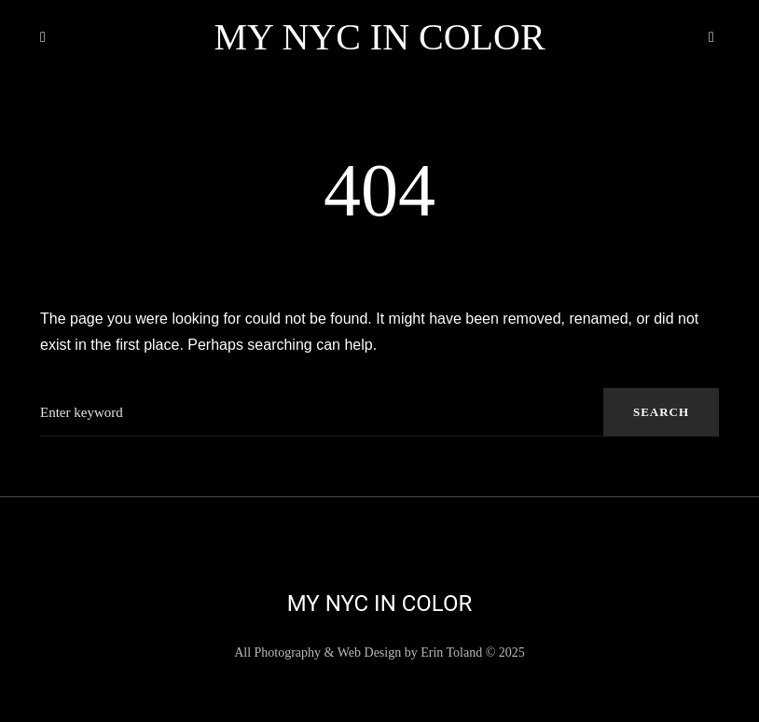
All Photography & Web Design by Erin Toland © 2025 (379, 653)
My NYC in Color (379, 37)
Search (661, 412)
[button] (47, 37)
